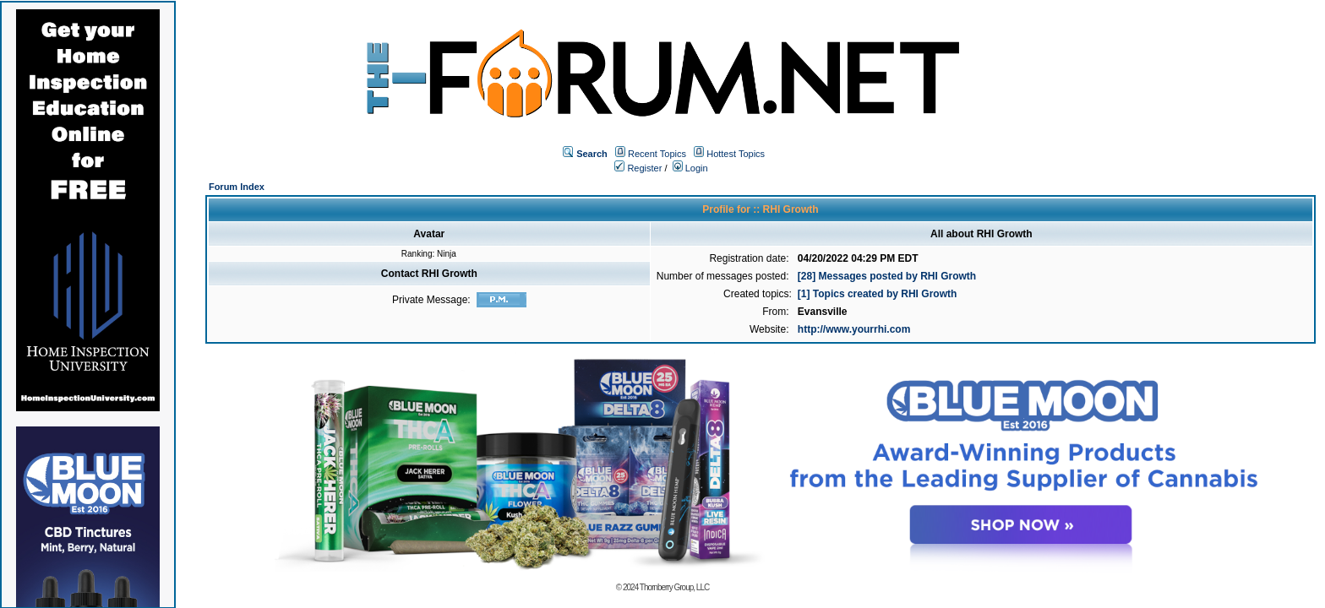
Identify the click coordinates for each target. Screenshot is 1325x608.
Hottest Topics (735, 154)
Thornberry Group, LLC (674, 587)
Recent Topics (657, 154)
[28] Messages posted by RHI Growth (887, 276)
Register (638, 168)
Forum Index (236, 187)
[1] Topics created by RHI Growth (877, 294)
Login (690, 168)
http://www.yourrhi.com (854, 329)
